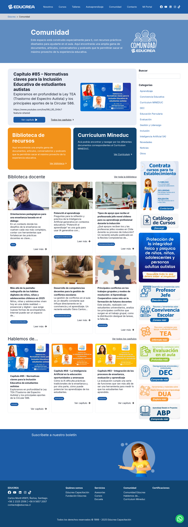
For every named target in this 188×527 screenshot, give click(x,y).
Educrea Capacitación (77, 492)
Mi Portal (147, 6)
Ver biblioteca (58, 163)
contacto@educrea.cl (19, 504)
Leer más (40, 249)
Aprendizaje (103, 325)
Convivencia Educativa (106, 244)
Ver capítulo (29, 119)
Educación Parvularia (151, 113)
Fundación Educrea (76, 495)
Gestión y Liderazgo (150, 125)
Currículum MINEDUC (151, 102)
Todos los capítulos (62, 119)
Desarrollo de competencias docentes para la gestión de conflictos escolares (69, 291)
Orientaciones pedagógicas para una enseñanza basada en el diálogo (28, 217)
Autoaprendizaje (94, 6)
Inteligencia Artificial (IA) (63, 237)
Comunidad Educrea (134, 492)
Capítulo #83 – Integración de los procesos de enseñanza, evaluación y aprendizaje (116, 374)
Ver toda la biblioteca (125, 176)
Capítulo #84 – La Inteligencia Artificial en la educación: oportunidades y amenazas (70, 374)
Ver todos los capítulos (124, 338)
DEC (142, 108)
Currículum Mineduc (134, 499)
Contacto (132, 6)
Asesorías (100, 492)
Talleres (76, 6)
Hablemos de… (131, 495)
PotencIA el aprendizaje (67, 213)
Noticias (144, 147)
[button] (180, 519)
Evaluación (146, 119)
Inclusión (145, 130)
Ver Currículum (123, 154)
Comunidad (115, 6)
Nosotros (48, 6)
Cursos (62, 6)
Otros (13, 244)
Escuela (99, 499)
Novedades (146, 142)
